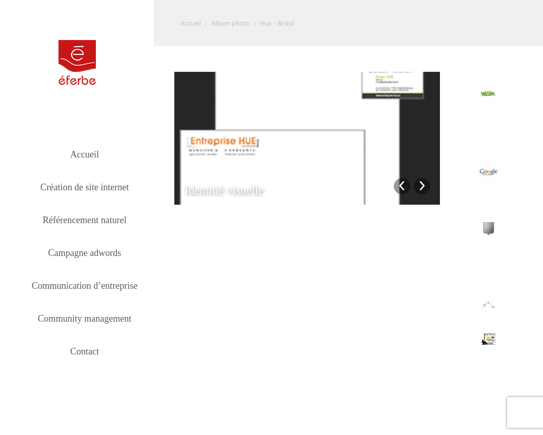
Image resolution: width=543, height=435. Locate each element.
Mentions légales (519, 419)
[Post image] (488, 95)
